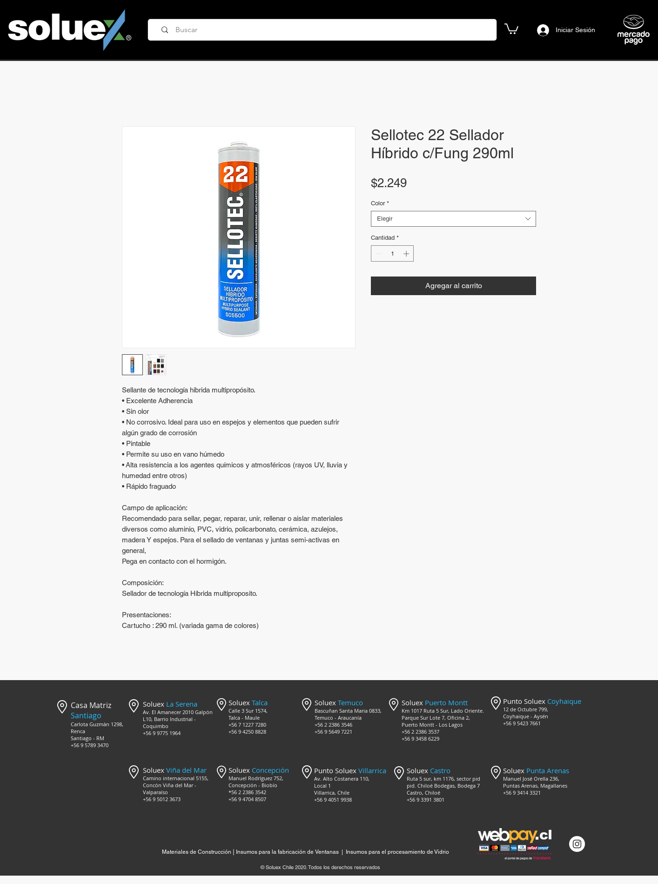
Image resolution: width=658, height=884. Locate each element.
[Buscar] (325, 29)
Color (380, 203)
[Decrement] (377, 254)
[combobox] (453, 219)
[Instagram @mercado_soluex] (577, 844)
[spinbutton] (392, 254)
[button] (511, 28)
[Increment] (407, 254)
